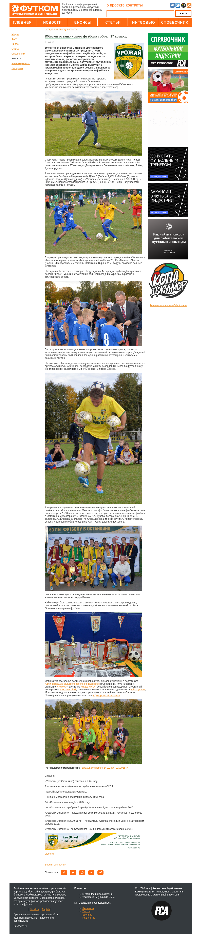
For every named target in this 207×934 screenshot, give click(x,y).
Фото (14, 39)
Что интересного (21, 63)
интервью (143, 22)
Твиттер (86, 911)
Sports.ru (87, 914)
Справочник (18, 53)
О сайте (34, 909)
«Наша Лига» (88, 686)
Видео (15, 44)
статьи (113, 22)
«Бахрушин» (138, 689)
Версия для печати (55, 864)
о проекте (116, 5)
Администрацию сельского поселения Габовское (72, 683)
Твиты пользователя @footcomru (168, 305)
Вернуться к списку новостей (61, 29)
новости (52, 22)
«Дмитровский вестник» (106, 695)
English (46, 909)
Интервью (17, 68)
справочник (173, 22)
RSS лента (88, 917)
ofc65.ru (49, 853)
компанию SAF (68, 689)
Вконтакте (88, 908)
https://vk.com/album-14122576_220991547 (104, 767)
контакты (134, 5)
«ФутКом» (62, 686)
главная (22, 22)
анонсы (82, 22)
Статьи (15, 48)
